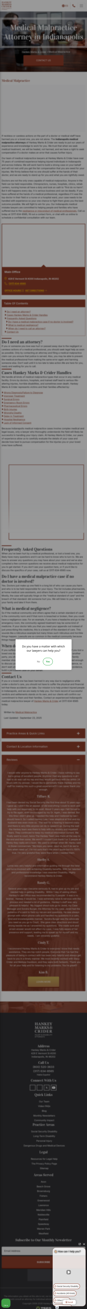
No (38, 661)
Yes (48, 661)
